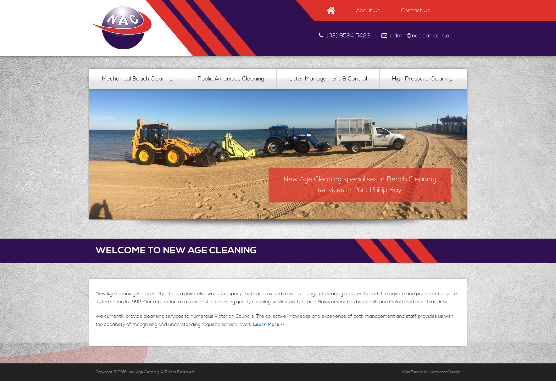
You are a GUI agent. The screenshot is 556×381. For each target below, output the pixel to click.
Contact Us (415, 10)
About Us (368, 10)
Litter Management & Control (328, 78)
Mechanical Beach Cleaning (137, 78)
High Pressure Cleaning (422, 78)
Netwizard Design (445, 372)
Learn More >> (268, 325)
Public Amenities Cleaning (231, 78)
